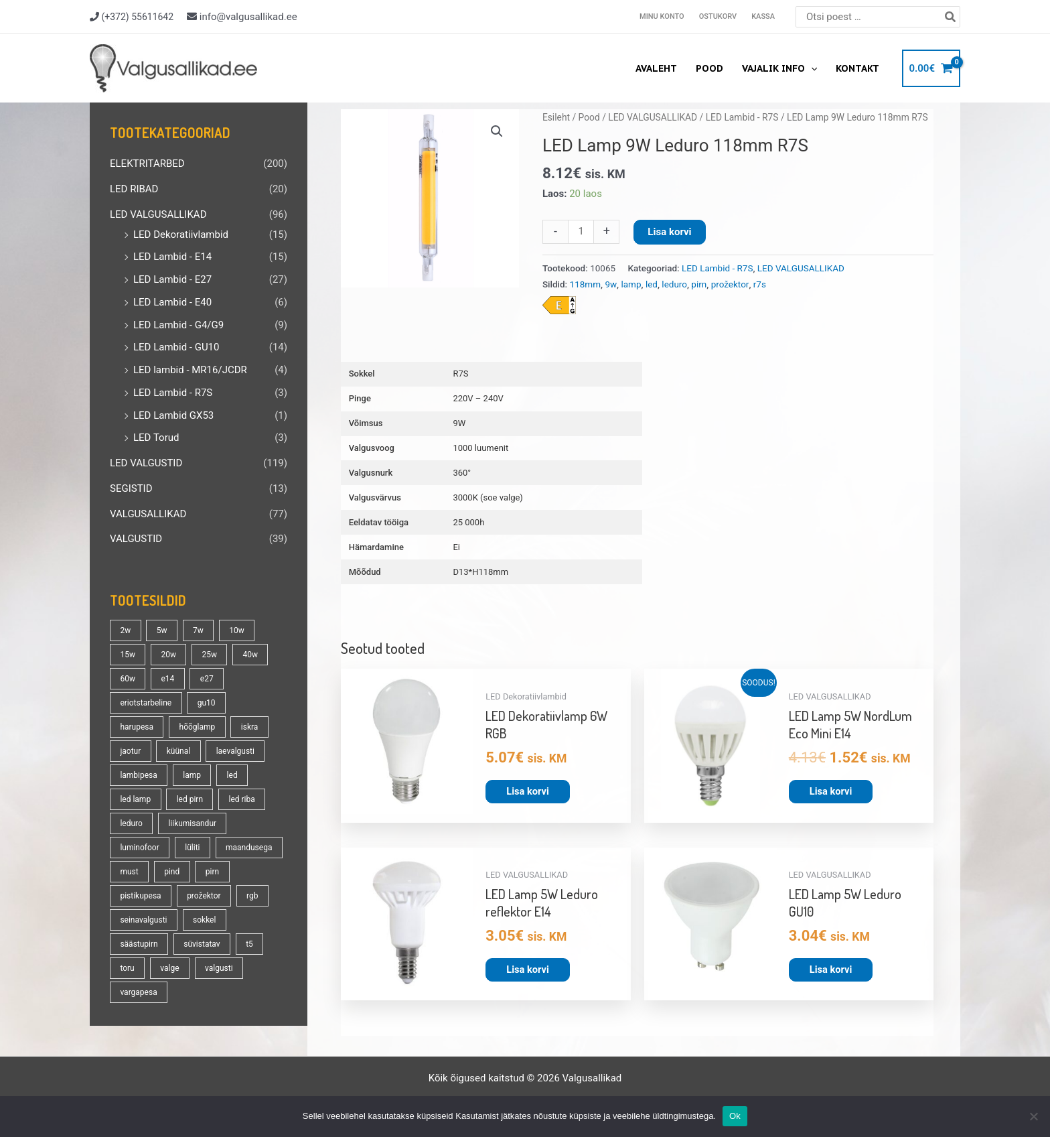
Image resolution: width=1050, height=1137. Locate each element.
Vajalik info (779, 68)
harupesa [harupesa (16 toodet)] (136, 727)
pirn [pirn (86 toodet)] (212, 871)
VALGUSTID (136, 539)
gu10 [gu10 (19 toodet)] (207, 703)
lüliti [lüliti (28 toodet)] (192, 847)
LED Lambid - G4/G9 (178, 325)
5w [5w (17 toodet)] (162, 630)
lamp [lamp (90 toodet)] (192, 775)
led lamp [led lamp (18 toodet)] (135, 799)
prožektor (730, 284)
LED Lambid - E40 (172, 302)
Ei (456, 547)
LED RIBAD (134, 189)
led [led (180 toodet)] (232, 775)
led (652, 284)
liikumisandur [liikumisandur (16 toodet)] (192, 823)
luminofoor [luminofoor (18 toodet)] (139, 847)
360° (462, 473)
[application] (811, 68)
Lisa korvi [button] (528, 791)
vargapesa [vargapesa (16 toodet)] (138, 992)
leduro (674, 284)
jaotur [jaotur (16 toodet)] (130, 751)
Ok (735, 1116)
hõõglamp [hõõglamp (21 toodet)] (197, 727)
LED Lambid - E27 (172, 279)
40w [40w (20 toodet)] (250, 654)
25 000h (468, 522)
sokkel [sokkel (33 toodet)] (204, 920)
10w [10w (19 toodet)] (236, 630)
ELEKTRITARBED (147, 163)
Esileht (556, 117)
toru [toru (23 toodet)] (127, 968)
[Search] (951, 17)
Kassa (763, 16)
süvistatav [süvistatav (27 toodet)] (201, 944)
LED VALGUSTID (146, 463)
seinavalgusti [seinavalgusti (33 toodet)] (143, 920)
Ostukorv (718, 16)
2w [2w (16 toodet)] (125, 630)
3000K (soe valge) (487, 497)
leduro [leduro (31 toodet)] (131, 823)
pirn (698, 284)
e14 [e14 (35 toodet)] (167, 678)
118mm (585, 284)
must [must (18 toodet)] (129, 871)
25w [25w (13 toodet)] (209, 654)
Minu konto (662, 16)
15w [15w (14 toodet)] (127, 654)
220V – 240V (478, 398)
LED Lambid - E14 (172, 257)
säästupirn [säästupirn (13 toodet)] (138, 944)
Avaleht (656, 68)
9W (459, 423)
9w (611, 284)
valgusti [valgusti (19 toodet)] (219, 968)
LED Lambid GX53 (173, 415)
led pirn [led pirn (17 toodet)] (190, 799)
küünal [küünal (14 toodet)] (178, 751)
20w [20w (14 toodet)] (168, 654)
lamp (631, 284)
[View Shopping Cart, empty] (931, 69)
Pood (709, 68)
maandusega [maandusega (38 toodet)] (249, 847)
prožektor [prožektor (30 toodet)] (203, 895)
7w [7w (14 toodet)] (198, 630)
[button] (497, 131)
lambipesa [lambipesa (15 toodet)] (138, 775)
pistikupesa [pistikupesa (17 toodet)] (140, 895)
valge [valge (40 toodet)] (169, 968)
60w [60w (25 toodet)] (127, 678)
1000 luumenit (480, 448)
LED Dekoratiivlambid (180, 234)
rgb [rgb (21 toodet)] (252, 895)
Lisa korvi (669, 232)
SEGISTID (131, 488)
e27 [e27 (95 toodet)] (207, 678)
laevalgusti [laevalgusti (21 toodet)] (235, 751)
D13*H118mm (480, 572)
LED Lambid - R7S (172, 393)
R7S (460, 374)
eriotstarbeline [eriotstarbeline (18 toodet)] (145, 703)
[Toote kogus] (581, 232)
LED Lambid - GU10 (176, 347)
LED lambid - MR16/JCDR (190, 370)
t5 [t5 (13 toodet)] (249, 944)
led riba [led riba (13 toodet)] (242, 799)
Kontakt (857, 68)
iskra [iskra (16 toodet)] (249, 727)
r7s (759, 284)
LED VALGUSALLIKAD (158, 214)
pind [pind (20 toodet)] (171, 871)
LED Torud (156, 437)
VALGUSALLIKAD (148, 514)
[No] (1033, 1116)
